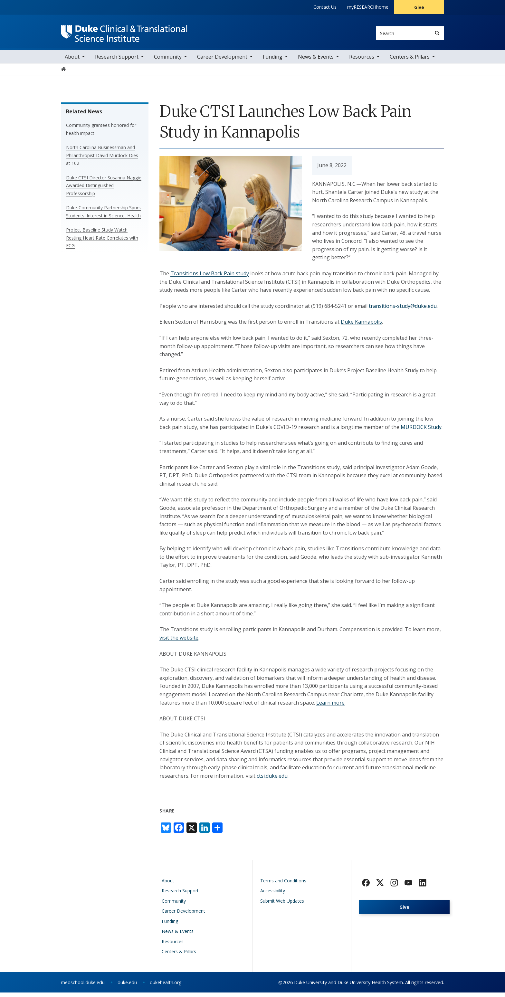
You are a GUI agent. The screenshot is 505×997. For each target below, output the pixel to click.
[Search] (437, 33)
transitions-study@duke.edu (403, 310)
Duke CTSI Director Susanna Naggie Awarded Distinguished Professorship (103, 190)
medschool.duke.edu (83, 987)
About (72, 61)
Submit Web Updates (282, 905)
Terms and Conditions (283, 885)
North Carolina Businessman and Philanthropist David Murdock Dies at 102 (102, 160)
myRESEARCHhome (367, 7)
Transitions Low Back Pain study (209, 277)
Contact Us (325, 7)
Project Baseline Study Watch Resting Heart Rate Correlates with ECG (102, 242)
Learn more (330, 707)
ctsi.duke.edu (272, 780)
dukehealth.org (166, 987)
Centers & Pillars (410, 61)
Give (419, 7)
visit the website (178, 642)
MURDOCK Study (421, 431)
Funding (272, 61)
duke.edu (127, 987)
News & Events (316, 61)
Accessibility (272, 895)
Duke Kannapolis (361, 326)
